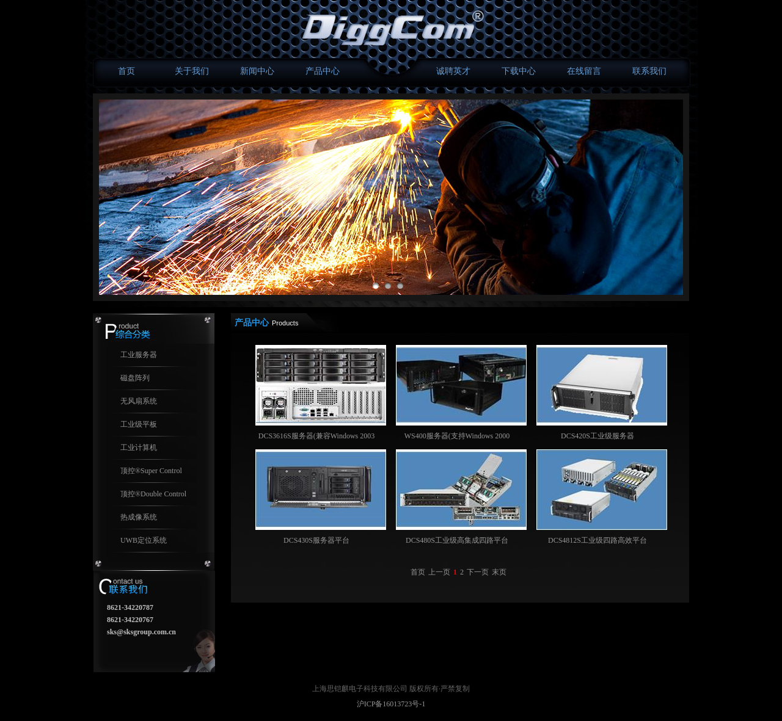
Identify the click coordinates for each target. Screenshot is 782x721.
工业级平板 (138, 424)
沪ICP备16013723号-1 (391, 704)
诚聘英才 (453, 71)
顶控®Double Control (153, 494)
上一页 (439, 572)
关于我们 (192, 71)
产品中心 (322, 71)
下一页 (478, 572)
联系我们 (649, 71)
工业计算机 (138, 447)
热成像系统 (138, 517)
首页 (126, 71)
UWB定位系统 (143, 540)
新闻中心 (257, 71)
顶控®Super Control (151, 470)
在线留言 (584, 71)
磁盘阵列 (135, 378)
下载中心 (519, 71)
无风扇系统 (138, 401)
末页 (499, 572)
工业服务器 (138, 354)
